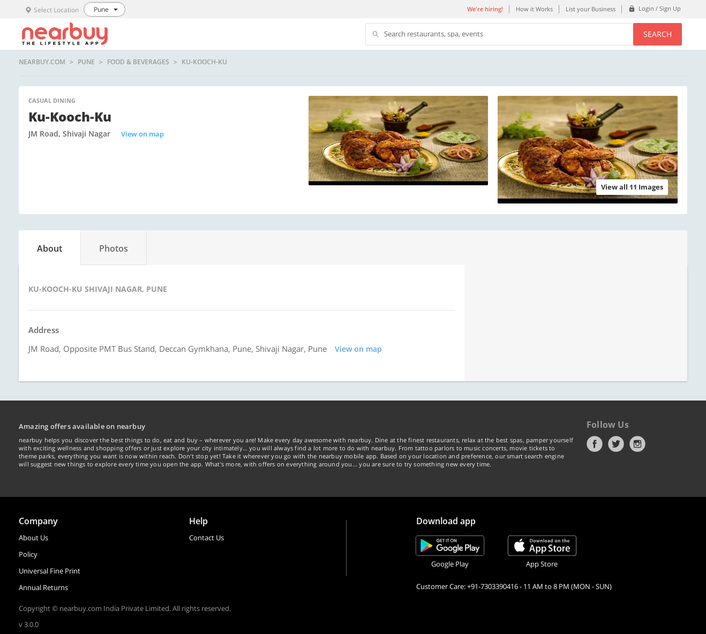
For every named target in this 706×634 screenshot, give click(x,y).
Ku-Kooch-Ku (204, 62)
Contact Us (206, 537)
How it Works (534, 9)
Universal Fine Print (49, 571)
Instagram (637, 444)
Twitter (616, 444)
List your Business (590, 9)
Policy (28, 554)
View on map (142, 134)
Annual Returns (43, 587)
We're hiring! (485, 9)
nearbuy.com (42, 62)
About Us (33, 537)
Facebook (595, 444)
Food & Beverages (138, 62)
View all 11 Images (632, 187)
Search (657, 34)
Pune (86, 62)
